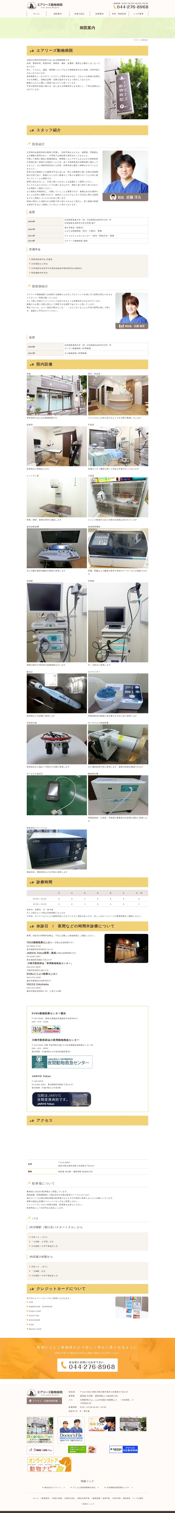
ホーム (36, 14)
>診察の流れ (69, 1493)
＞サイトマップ (33, 1510)
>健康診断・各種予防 (101, 1493)
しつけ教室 (138, 14)
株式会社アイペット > (54, 1483)
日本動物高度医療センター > (120, 1483)
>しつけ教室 (137, 1493)
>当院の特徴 (56, 1493)
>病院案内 (45, 1493)
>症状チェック (88, 1499)
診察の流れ (79, 14)
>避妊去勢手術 (83, 1493)
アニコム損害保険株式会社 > (86, 1483)
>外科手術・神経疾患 (121, 1493)
